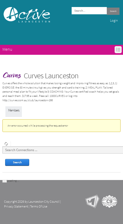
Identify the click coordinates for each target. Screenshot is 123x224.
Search (113, 11)
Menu (7, 49)
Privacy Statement (16, 206)
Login (114, 20)
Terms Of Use (38, 206)
